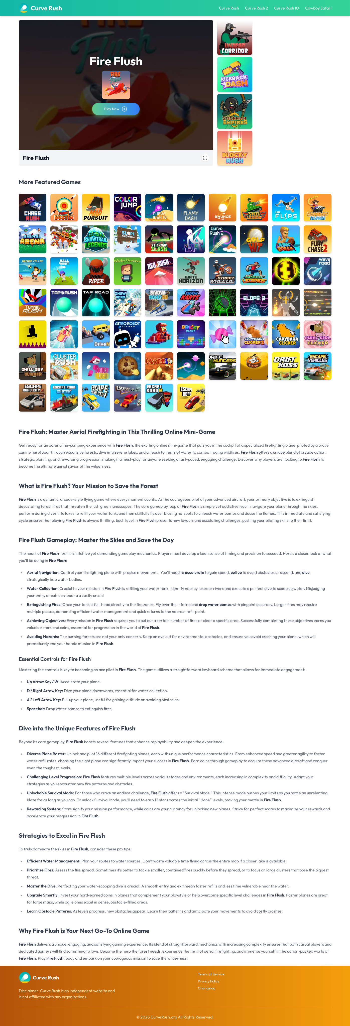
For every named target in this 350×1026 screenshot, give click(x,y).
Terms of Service (211, 974)
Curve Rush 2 (256, 8)
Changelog (206, 988)
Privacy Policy (208, 981)
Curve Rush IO (286, 8)
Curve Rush (229, 8)
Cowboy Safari (318, 8)
